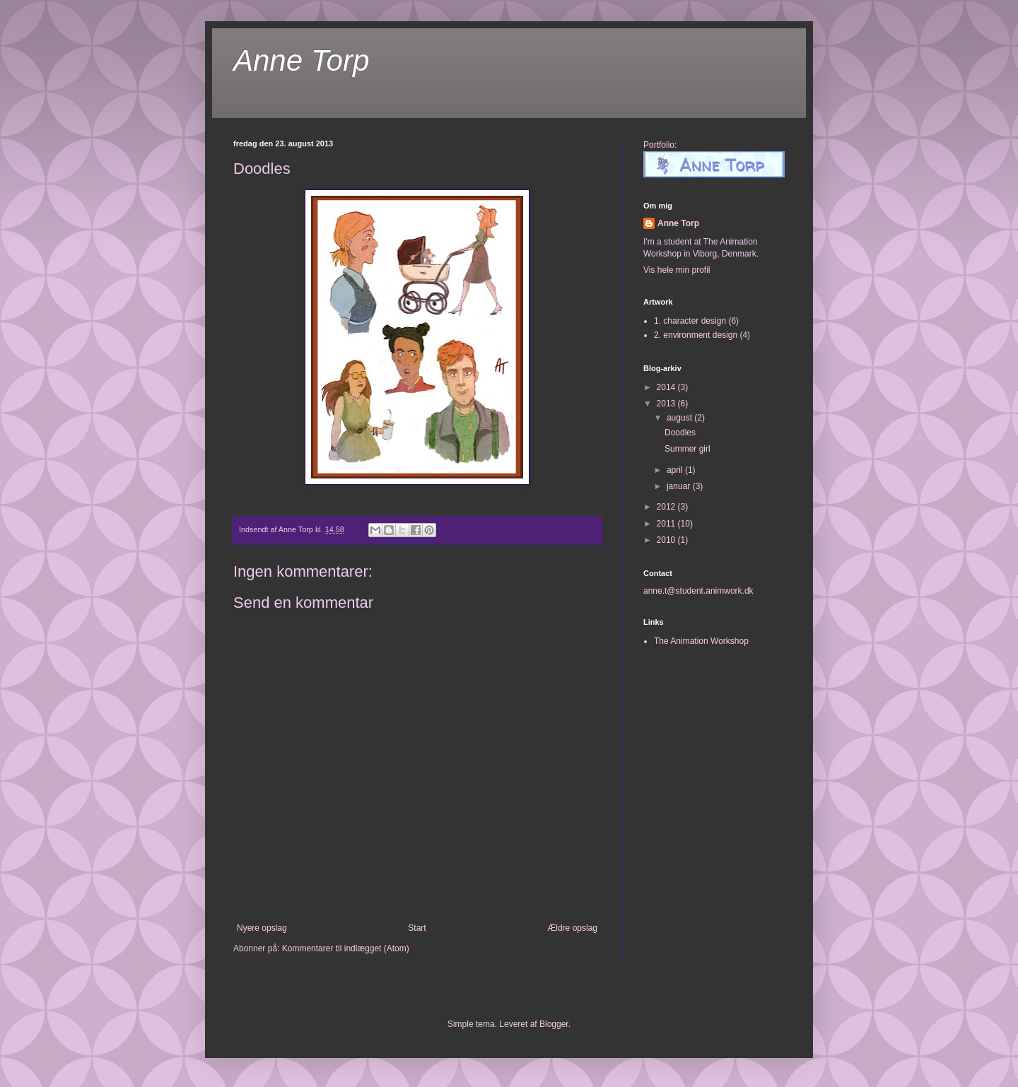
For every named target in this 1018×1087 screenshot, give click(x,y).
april (676, 470)
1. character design (690, 321)
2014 (667, 387)
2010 (667, 540)
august (680, 418)
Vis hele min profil (676, 270)
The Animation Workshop (701, 641)
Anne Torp (301, 60)
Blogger (553, 1024)
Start (417, 928)
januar (680, 486)
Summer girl (687, 449)
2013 (667, 404)
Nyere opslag (262, 928)
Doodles (680, 432)
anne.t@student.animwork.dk (698, 591)
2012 (667, 507)
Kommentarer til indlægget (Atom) (345, 948)
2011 (667, 524)
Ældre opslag (572, 928)
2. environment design (695, 335)
